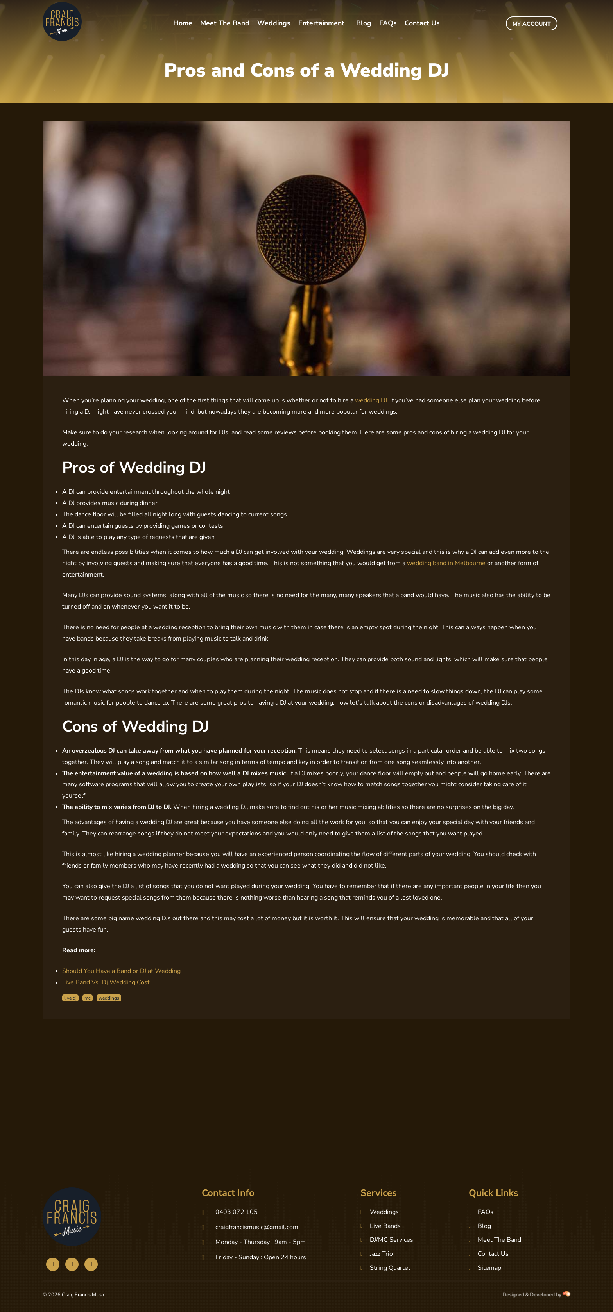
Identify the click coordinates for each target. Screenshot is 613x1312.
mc (87, 998)
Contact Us (422, 23)
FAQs (388, 23)
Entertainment (321, 23)
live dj (70, 998)
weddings (109, 998)
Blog (363, 23)
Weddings (273, 23)
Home (182, 23)
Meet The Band (224, 23)
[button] (323, 23)
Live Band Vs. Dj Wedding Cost (106, 982)
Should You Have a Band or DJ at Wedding (121, 971)
